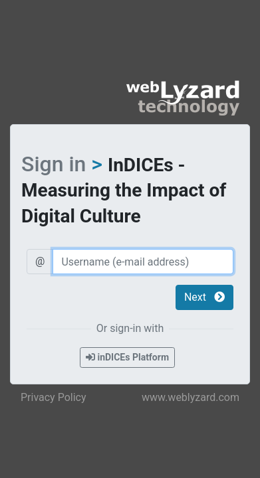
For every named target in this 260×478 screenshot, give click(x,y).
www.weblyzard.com (190, 397)
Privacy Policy (53, 397)
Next (204, 297)
